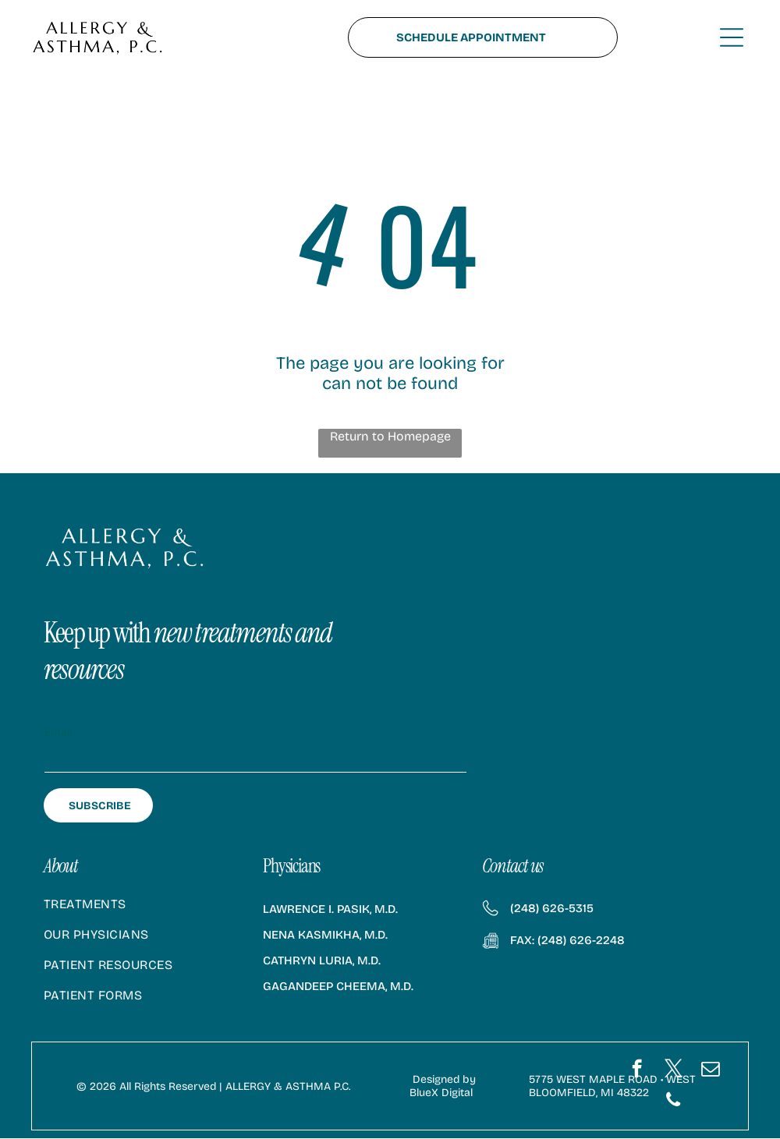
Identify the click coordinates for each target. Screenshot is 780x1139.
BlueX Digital (441, 1093)
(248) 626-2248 (581, 941)
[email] (710, 1071)
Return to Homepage (390, 437)
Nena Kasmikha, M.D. (325, 936)
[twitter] (673, 1071)
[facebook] (637, 1071)
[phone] (673, 1102)
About (61, 866)
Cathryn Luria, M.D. (322, 961)
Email (58, 733)
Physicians (291, 866)
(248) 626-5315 (552, 909)
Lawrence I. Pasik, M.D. (330, 910)
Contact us (512, 866)
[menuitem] (140, 912)
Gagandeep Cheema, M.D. (338, 987)
